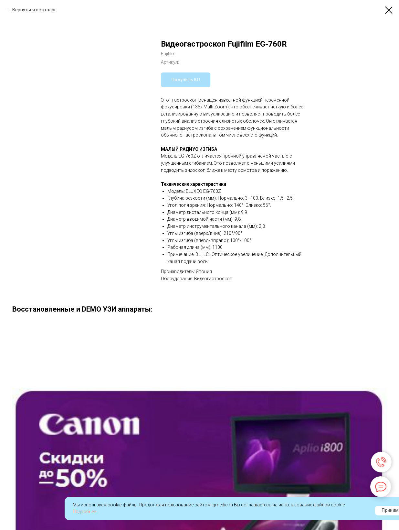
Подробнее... (86, 511)
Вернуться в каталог (34, 9)
